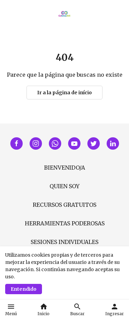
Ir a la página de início (64, 92)
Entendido (23, 289)
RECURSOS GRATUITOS (64, 204)
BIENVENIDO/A (64, 167)
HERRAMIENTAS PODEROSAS (65, 223)
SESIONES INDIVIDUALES (64, 241)
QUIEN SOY (64, 186)
